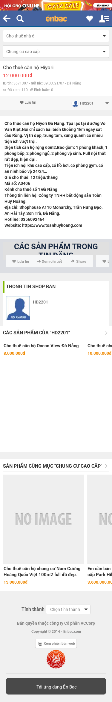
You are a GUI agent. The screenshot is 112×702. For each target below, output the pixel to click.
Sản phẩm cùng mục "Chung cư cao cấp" (52, 466)
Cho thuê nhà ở (20, 36)
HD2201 (40, 302)
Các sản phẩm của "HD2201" (36, 333)
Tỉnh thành (33, 609)
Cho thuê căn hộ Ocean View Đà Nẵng (41, 345)
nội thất (98, 153)
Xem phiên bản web (57, 643)
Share (78, 261)
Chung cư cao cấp (23, 51)
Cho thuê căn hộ (19, 123)
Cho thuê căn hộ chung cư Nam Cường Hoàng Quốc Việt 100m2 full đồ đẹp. (42, 571)
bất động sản (78, 195)
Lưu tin (28, 102)
